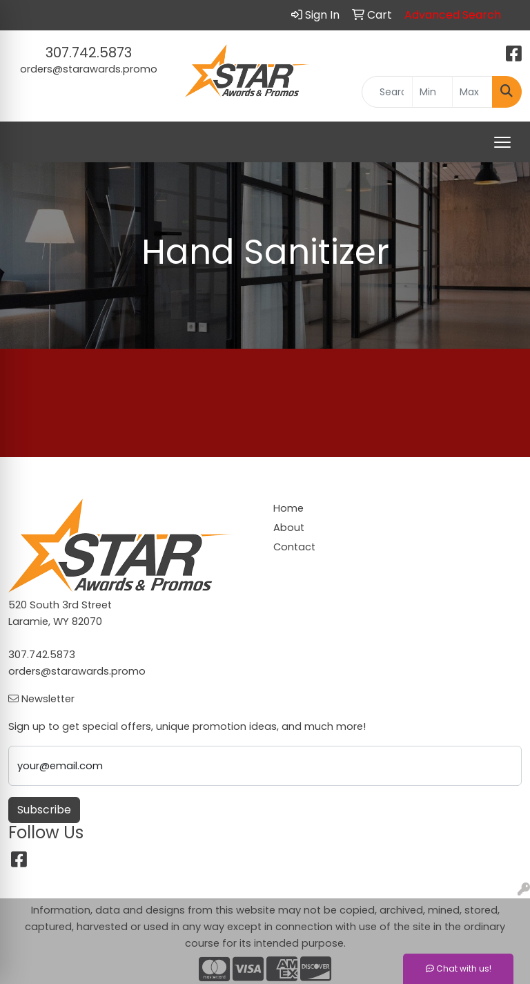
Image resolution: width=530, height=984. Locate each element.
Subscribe (44, 810)
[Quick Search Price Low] (432, 92)
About (288, 527)
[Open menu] (502, 142)
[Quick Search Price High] (472, 92)
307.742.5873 (89, 52)
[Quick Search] (387, 92)
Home (288, 508)
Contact (294, 547)
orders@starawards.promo (88, 69)
